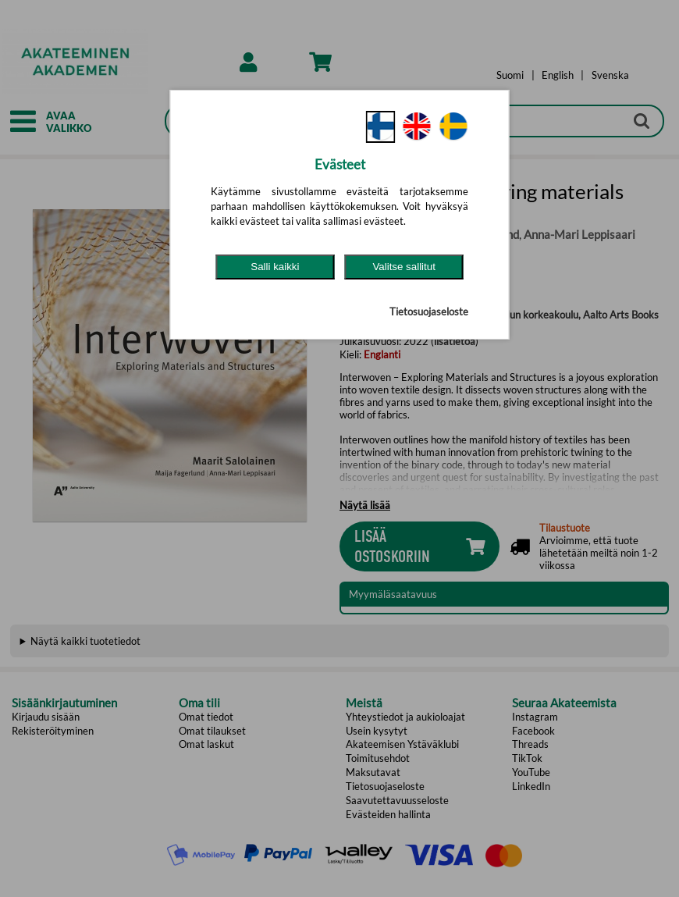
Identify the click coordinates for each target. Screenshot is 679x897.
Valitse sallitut (403, 266)
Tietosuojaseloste (428, 311)
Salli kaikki (275, 266)
